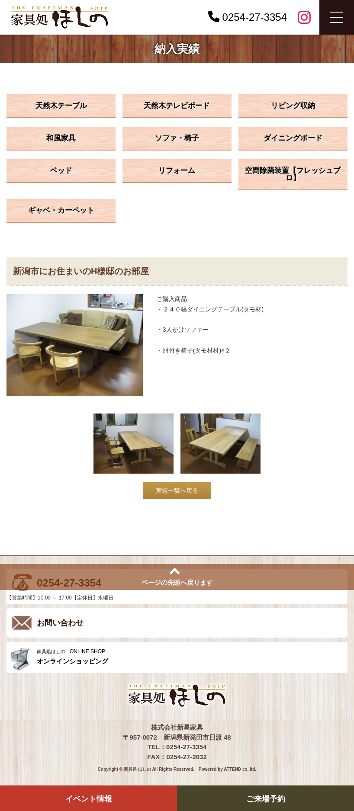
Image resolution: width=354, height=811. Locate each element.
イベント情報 (88, 799)
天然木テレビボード (177, 106)
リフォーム (176, 171)
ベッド (61, 171)
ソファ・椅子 (177, 138)
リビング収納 (293, 106)
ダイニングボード (293, 138)
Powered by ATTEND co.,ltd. (227, 769)
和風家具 (61, 138)
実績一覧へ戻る (177, 490)
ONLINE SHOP (190, 656)
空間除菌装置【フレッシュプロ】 (293, 174)
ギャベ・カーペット (61, 210)
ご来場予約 (265, 799)
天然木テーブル (61, 106)
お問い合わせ (60, 623)
